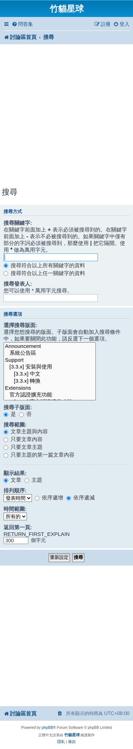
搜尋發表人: (18, 284)
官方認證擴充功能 (49, 395)
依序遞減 (80, 497)
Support (49, 360)
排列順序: (15, 490)
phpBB (47, 727)
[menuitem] (22, 24)
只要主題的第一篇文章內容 (39, 455)
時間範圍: (15, 509)
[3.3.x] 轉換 (49, 381)
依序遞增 (49, 497)
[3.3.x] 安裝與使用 (49, 367)
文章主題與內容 (26, 431)
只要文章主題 (23, 447)
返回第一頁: (18, 527)
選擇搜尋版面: (20, 325)
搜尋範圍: (15, 425)
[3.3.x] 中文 (49, 374)
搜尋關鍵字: (18, 223)
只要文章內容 (23, 439)
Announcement (49, 346)
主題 (33, 480)
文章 (12, 480)
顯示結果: (15, 473)
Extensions (49, 388)
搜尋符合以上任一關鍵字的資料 (44, 273)
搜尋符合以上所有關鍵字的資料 (44, 265)
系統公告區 (49, 353)
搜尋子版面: (18, 407)
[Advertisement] (66, 116)
